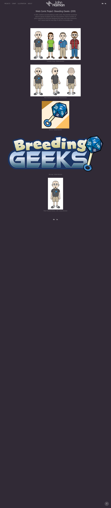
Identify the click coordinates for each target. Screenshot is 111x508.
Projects (7, 3)
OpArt (14, 3)
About (30, 3)
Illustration (22, 3)
